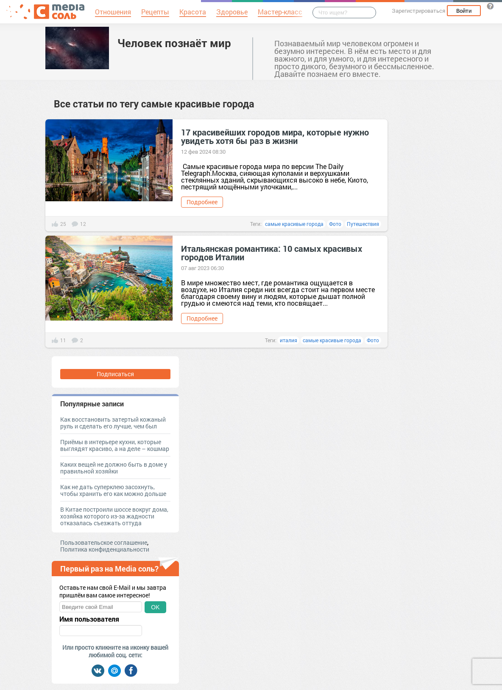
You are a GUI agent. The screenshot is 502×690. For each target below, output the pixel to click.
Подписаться (115, 374)
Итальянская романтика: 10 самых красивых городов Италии (271, 252)
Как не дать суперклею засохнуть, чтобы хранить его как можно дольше (113, 490)
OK (155, 607)
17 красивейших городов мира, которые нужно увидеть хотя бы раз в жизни (275, 136)
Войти (463, 10)
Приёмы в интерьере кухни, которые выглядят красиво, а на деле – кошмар (114, 445)
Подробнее (202, 202)
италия (288, 340)
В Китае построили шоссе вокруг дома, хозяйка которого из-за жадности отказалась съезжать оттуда (114, 516)
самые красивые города (294, 223)
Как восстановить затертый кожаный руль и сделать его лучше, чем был (113, 422)
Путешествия (363, 223)
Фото (335, 223)
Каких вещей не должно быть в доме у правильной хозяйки (113, 467)
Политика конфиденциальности (104, 549)
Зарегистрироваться (418, 10)
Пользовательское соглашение (103, 542)
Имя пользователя (89, 619)
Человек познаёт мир (174, 43)
